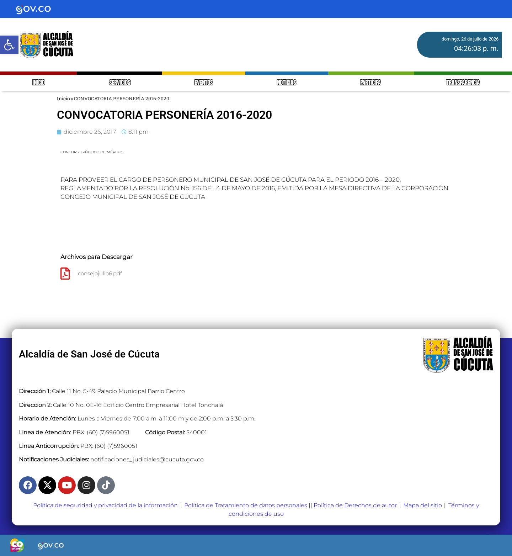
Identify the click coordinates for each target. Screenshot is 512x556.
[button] (9, 45)
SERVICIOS (119, 83)
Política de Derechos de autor (355, 505)
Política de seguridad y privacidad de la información (105, 505)
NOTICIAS (286, 83)
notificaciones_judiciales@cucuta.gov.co (147, 459)
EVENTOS (203, 83)
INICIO (38, 83)
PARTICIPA (371, 83)
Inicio (63, 98)
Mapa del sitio (422, 505)
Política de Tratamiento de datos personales (245, 505)
